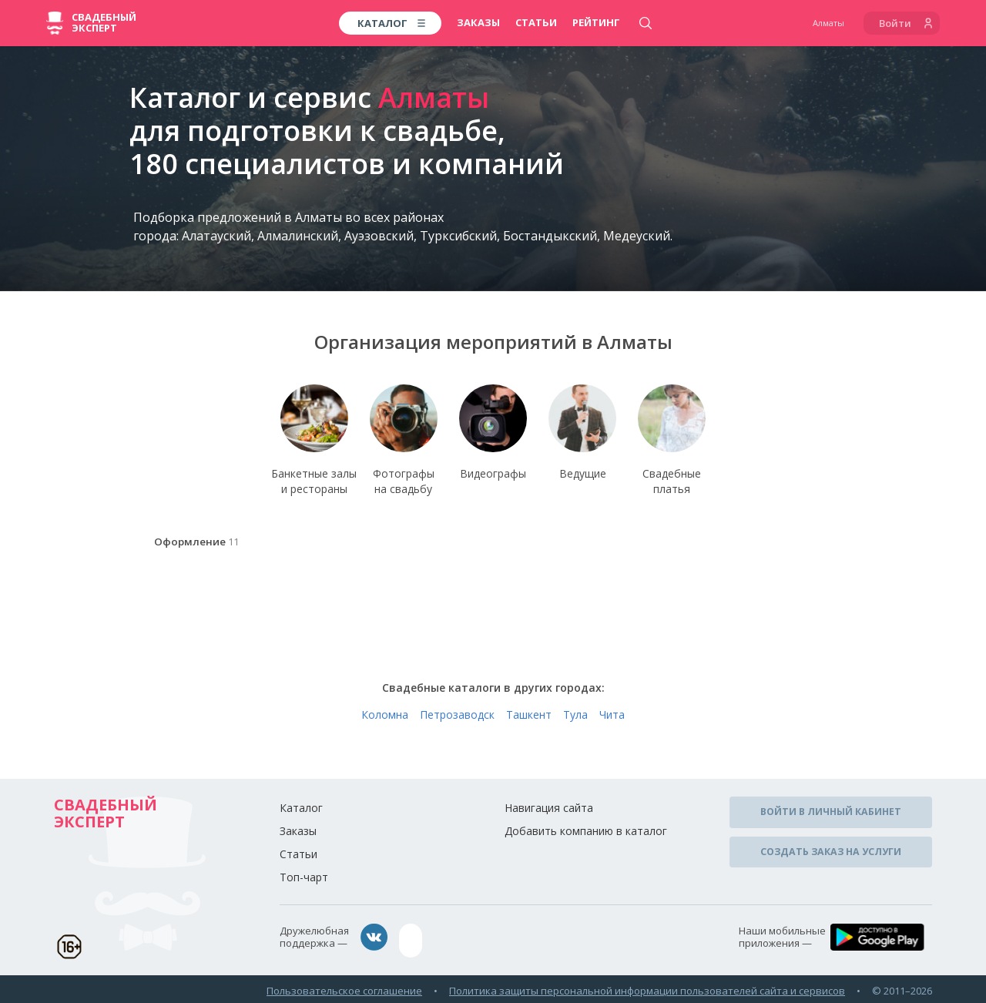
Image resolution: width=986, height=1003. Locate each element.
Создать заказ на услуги (831, 847)
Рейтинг (596, 22)
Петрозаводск (457, 717)
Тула (575, 717)
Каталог (301, 810)
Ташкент (529, 717)
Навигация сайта (549, 810)
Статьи (536, 22)
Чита (612, 717)
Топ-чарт (304, 880)
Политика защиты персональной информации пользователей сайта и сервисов (647, 987)
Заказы (478, 22)
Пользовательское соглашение (344, 987)
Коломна (384, 717)
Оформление (195, 546)
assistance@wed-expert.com (481, 940)
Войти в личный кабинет (831, 813)
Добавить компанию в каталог (586, 834)
